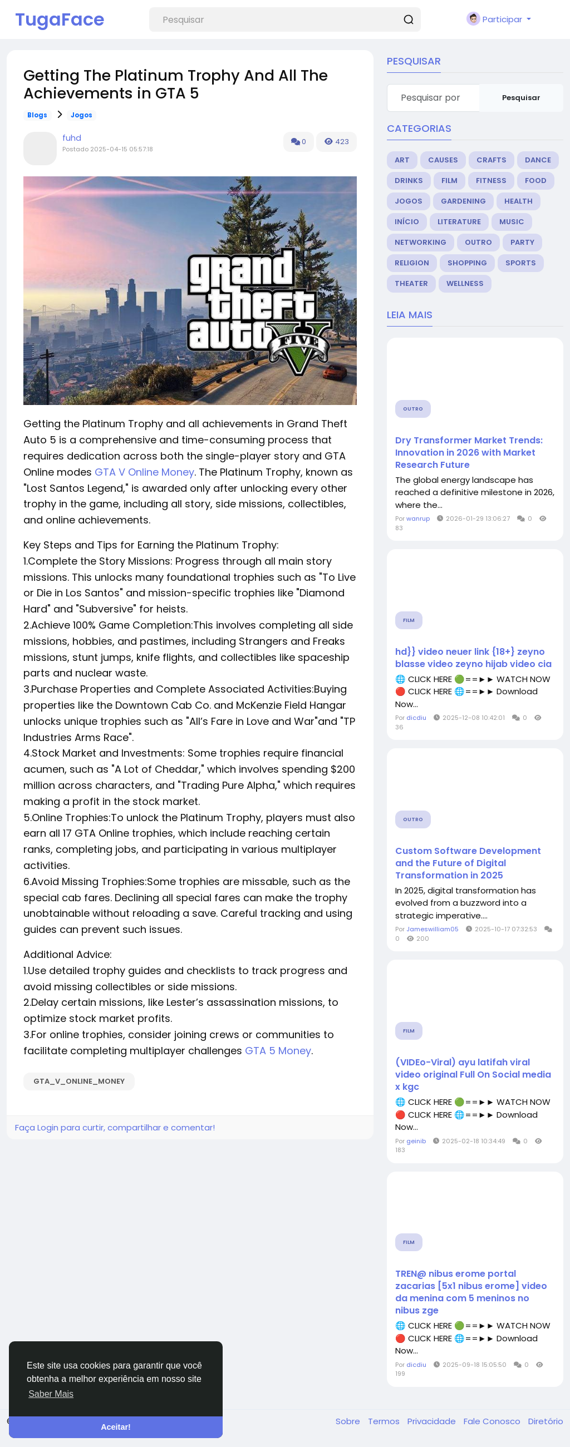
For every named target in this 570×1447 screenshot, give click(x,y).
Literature (459, 221)
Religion (412, 263)
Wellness (465, 283)
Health (518, 201)
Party (522, 242)
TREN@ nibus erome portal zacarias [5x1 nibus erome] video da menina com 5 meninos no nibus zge (471, 1292)
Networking (420, 242)
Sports (520, 263)
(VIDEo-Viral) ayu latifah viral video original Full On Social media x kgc (473, 1074)
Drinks (409, 180)
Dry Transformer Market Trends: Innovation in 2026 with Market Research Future (469, 452)
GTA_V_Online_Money (79, 1081)
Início (407, 221)
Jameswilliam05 (432, 929)
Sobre (349, 1421)
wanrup (418, 518)
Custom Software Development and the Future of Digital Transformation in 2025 (468, 863)
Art (402, 160)
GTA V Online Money (144, 472)
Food (536, 180)
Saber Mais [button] (50, 1394)
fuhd (71, 138)
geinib (416, 1141)
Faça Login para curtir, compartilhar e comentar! (115, 1127)
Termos (385, 1421)
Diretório (545, 1421)
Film (449, 180)
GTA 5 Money (278, 1051)
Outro (478, 242)
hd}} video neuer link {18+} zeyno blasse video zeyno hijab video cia (473, 658)
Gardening (463, 201)
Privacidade (432, 1421)
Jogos (81, 115)
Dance (538, 160)
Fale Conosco (493, 1421)
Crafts (491, 160)
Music (511, 221)
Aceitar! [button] (116, 1427)
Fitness (491, 180)
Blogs (37, 115)
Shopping (467, 263)
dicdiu (416, 717)
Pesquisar (521, 97)
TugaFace (60, 19)
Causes (443, 160)
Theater (411, 283)
